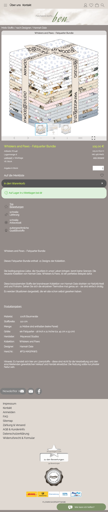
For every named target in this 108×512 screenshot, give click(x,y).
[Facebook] (38, 391)
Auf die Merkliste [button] (14, 175)
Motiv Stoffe (7, 27)
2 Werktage (13, 158)
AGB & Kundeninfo (14, 429)
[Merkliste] (91, 5)
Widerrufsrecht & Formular (19, 437)
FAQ (5, 416)
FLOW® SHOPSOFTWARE (54, 502)
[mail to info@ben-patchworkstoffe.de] (30, 391)
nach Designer (23, 27)
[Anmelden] (85, 5)
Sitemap (8, 420)
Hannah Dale (40, 27)
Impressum (9, 403)
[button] (5, 5)
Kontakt (26, 5)
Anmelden (9, 412)
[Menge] (98, 168)
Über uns (15, 5)
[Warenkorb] (97, 5)
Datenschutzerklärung (16, 433)
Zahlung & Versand (14, 425)
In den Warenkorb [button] (14, 183)
